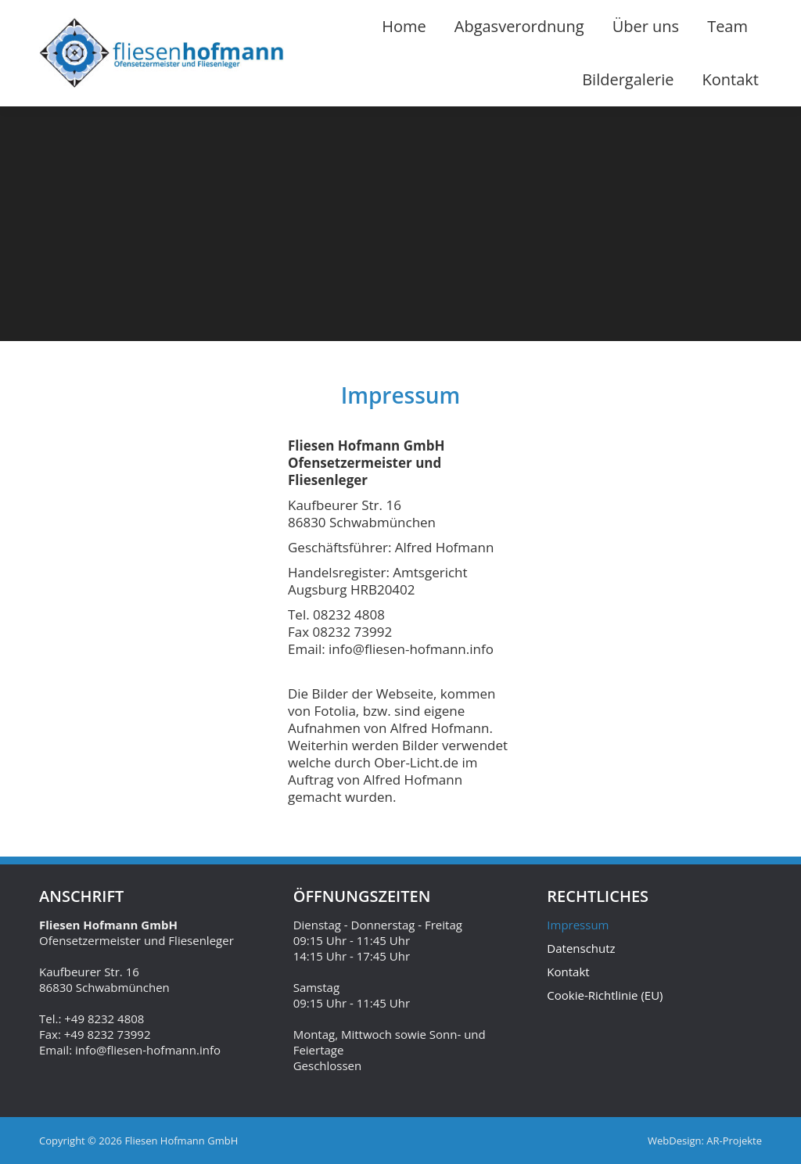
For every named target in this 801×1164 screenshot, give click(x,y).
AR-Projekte (734, 1140)
